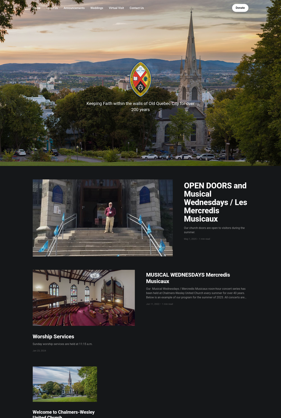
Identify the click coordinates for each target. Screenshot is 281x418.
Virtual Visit (116, 8)
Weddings (96, 8)
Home (36, 8)
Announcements (74, 8)
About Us (52, 8)
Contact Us (137, 8)
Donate (240, 8)
